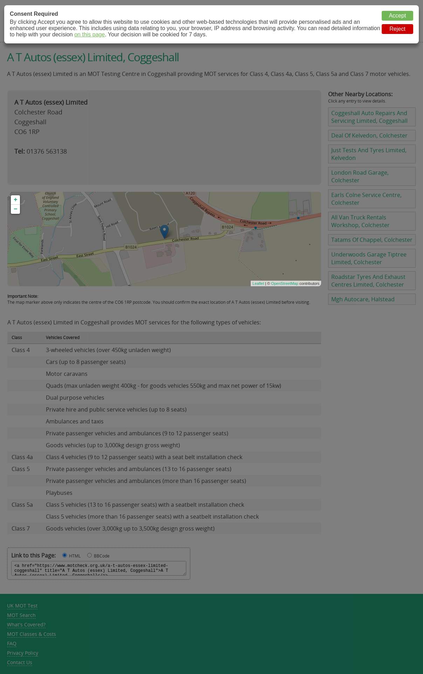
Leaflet (258, 283)
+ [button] (16, 200)
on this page (89, 34)
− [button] (16, 209)
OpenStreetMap (284, 283)
